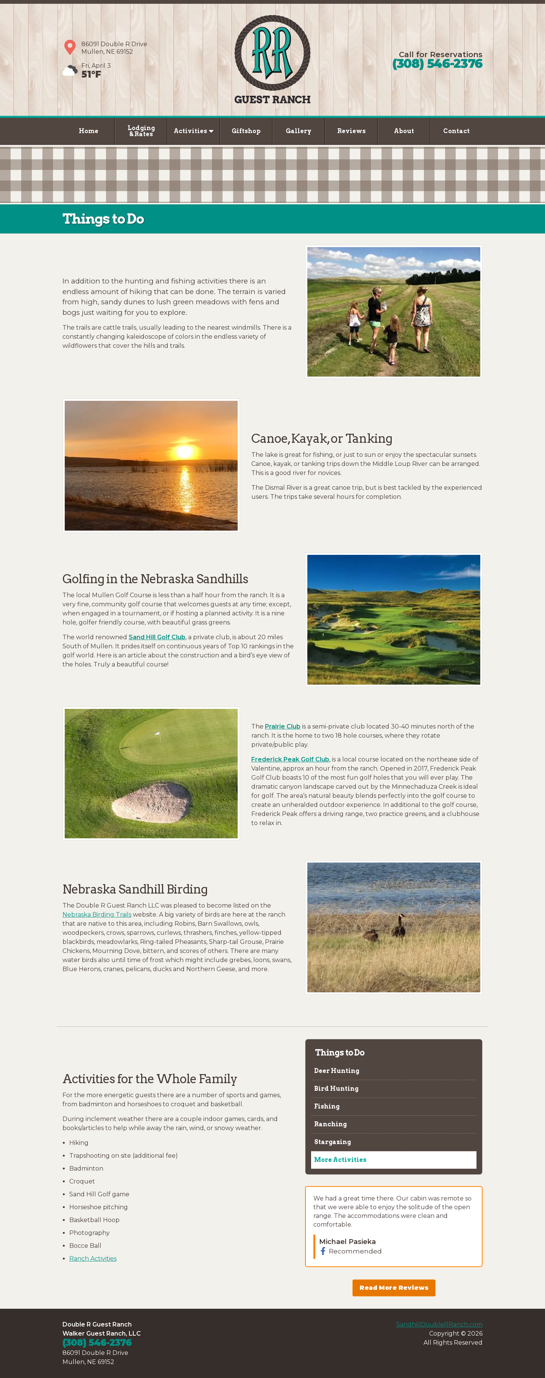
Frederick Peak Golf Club (290, 759)
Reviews (351, 131)
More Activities (339, 1159)
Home (88, 131)
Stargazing (332, 1142)
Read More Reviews (394, 1288)
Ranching (330, 1124)
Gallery (298, 131)
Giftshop (246, 131)
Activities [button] (193, 131)
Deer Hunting (336, 1070)
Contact (456, 131)
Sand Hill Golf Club (157, 637)
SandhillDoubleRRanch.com (439, 1324)
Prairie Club (283, 726)
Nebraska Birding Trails (96, 914)
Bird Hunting (335, 1088)
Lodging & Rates (141, 131)
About (404, 131)
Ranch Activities (93, 1258)
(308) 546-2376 (437, 63)
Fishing (326, 1106)
